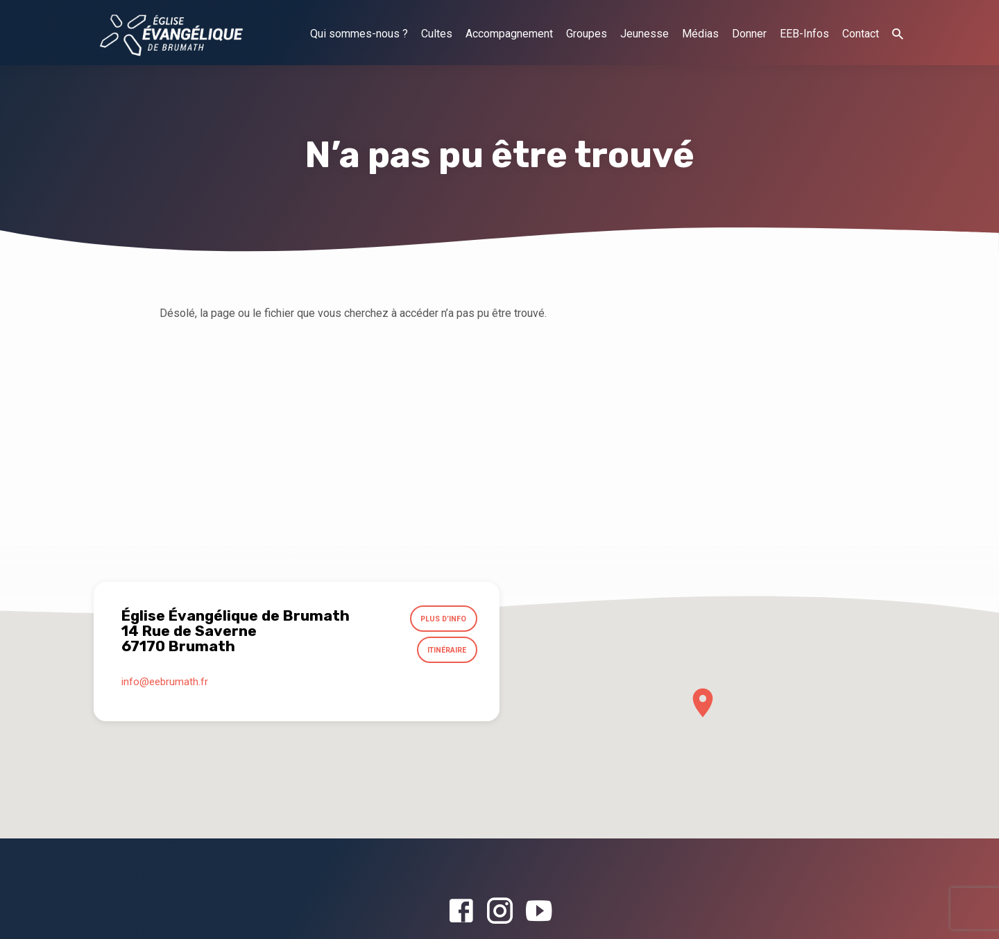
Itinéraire (444, 653)
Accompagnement (509, 33)
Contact (860, 33)
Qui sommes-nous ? (359, 33)
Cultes (436, 33)
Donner (749, 33)
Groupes (586, 33)
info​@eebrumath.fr (164, 685)
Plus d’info (441, 620)
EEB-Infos (804, 33)
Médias (700, 33)
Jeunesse (644, 33)
